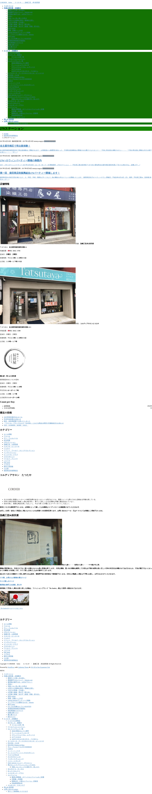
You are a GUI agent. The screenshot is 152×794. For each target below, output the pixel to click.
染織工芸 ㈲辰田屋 (11, 444)
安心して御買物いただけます (18, 123)
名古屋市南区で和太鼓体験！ (15, 146)
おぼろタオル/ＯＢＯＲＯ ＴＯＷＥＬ (25, 71)
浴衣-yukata (12, 28)
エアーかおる (16, 69)
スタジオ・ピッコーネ (11, 446)
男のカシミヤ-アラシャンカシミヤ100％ (21, 97)
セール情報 (8, 434)
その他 (6, 468)
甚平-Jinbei (11, 36)
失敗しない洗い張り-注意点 (17, 18)
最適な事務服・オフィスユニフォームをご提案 (28, 109)
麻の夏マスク (12, 47)
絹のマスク (12, 49)
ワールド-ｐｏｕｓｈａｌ (16, 59)
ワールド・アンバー (11, 458)
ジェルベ (7, 448)
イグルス (7, 464)
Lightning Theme (23, 667)
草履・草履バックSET (15, 30)
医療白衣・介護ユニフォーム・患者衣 (25, 113)
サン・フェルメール (11, 438)
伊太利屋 (7, 440)
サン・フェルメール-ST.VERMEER (20, 79)
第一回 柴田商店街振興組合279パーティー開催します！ (30, 173)
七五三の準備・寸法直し (16, 22)
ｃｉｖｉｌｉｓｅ (14, 83)
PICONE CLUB (13, 75)
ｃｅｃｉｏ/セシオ (14, 93)
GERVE (10, 81)
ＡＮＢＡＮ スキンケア (16, 117)
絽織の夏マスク (13, 45)
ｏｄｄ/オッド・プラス (16, 105)
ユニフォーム (12, 107)
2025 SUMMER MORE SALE (16, 425)
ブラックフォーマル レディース (23, 67)
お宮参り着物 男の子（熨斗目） (19, 24)
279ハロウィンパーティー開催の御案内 (21, 160)
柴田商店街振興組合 (11, 470)
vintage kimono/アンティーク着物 (19, 32)
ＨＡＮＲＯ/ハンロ (14, 89)
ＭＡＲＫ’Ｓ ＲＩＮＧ (16, 101)
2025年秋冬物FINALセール (13, 417)
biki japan (7, 462)
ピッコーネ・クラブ (11, 454)
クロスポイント (9, 456)
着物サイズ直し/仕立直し (16, 10)
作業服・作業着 (17, 111)
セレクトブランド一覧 (15, 61)
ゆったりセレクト (14, 103)
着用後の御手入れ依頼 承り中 (11, 585)
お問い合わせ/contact (11, 789)
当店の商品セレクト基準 (20, 63)
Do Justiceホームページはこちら (11, 608)
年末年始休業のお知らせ (12, 419)
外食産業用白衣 (17, 115)
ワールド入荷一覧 (18, 57)
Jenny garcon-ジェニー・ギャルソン (20, 95)
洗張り (10, 16)
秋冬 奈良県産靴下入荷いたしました (17, 421)
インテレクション (10, 452)
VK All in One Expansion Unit (40, 667)
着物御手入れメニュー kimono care (20, 12)
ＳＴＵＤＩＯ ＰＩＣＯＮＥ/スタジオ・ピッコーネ (26, 73)
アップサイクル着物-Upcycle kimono (21, 34)
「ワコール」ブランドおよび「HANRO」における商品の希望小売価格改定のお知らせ (34, 423)
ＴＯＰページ (8, 674)
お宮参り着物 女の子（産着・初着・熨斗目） (24, 26)
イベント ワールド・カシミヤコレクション (19, 450)
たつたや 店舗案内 (11, 719)
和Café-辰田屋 (9, 787)
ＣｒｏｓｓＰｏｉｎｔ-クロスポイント (21, 85)
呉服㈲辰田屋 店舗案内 (12, 676)
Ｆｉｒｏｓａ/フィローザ (20, 65)
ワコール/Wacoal (13, 87)
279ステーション (50, 141)
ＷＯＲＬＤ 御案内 (15, 55)
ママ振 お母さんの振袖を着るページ (13, 577)
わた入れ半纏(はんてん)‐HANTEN (19, 38)
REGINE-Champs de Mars (16, 77)
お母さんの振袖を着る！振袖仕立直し (21, 20)
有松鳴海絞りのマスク (15, 42)
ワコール (7, 436)
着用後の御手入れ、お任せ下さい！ (20, 14)
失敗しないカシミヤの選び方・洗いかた (26, 99)
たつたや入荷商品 (14, 53)
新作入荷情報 (8, 466)
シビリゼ (7, 460)
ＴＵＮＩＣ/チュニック (16, 91)
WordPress (11, 667)
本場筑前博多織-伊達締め (16, 40)
